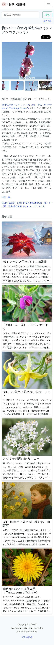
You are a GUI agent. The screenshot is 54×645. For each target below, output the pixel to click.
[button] (17, 86)
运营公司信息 (27, 637)
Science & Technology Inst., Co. (27, 628)
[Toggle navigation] (48, 4)
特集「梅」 (7, 197)
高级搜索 (47, 21)
